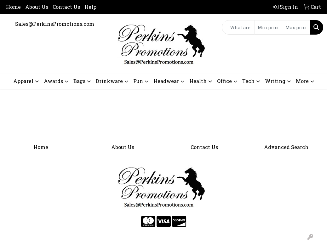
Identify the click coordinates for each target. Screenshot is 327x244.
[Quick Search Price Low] (268, 27)
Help (90, 6)
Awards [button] (53, 81)
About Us (36, 6)
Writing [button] (275, 81)
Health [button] (198, 81)
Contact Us (66, 6)
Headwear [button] (166, 81)
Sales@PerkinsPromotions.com (54, 23)
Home (13, 6)
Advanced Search (286, 147)
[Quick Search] (238, 27)
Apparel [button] (23, 81)
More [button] (302, 81)
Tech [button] (248, 81)
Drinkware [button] (109, 81)
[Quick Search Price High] (296, 27)
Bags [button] (79, 81)
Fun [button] (138, 81)
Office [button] (224, 81)
